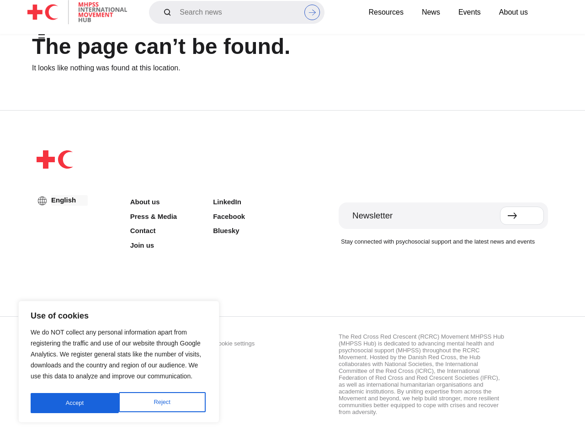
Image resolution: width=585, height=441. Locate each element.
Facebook (229, 216)
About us (513, 12)
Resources (385, 12)
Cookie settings (234, 343)
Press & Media (153, 216)
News (431, 12)
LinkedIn (227, 202)
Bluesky (226, 230)
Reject (73, 403)
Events (469, 12)
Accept (163, 403)
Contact (143, 230)
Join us (142, 245)
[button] (41, 38)
